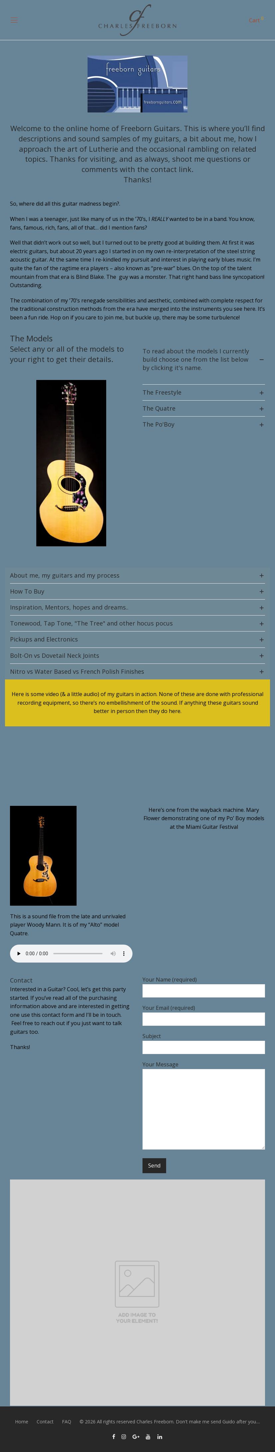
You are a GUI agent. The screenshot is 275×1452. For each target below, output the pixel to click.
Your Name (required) (203, 987)
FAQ (66, 1421)
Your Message (203, 1106)
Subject (203, 1043)
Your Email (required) (203, 1015)
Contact (45, 1421)
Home (21, 1421)
